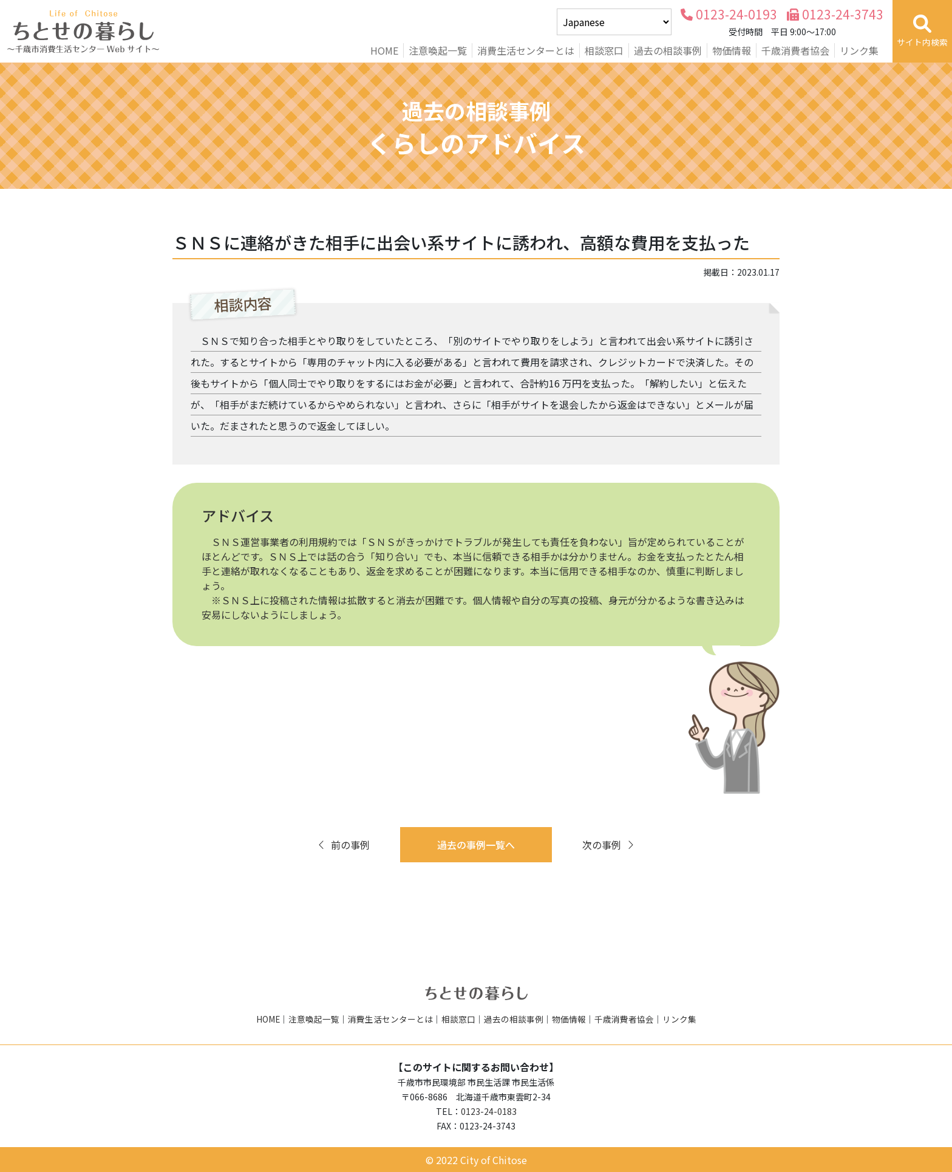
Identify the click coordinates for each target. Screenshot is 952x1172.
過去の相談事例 (668, 50)
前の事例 (343, 844)
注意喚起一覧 (438, 50)
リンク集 (859, 50)
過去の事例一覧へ (476, 844)
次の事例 (609, 844)
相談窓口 (604, 50)
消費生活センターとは (525, 50)
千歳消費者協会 (795, 50)
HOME (384, 50)
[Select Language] (614, 22)
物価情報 (731, 50)
